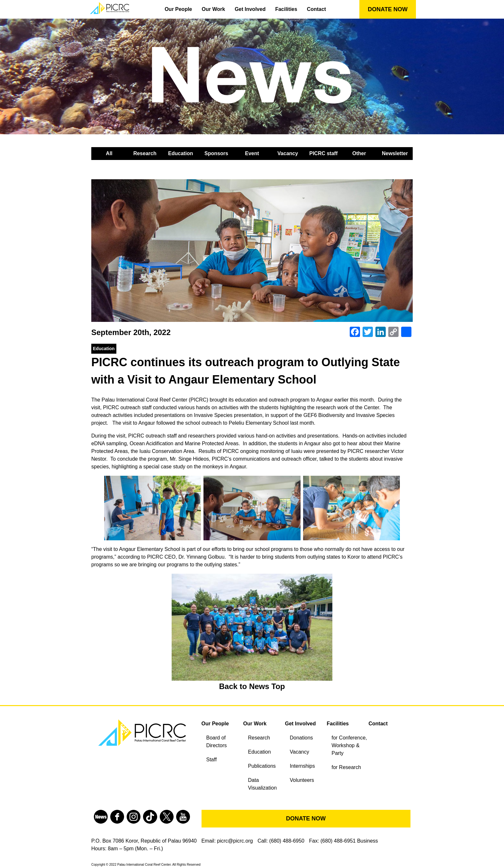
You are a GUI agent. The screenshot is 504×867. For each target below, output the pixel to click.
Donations (301, 737)
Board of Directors (216, 741)
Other (359, 153)
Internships (302, 766)
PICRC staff (323, 153)
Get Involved (250, 9)
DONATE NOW (388, 9)
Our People (178, 9)
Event (252, 153)
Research (145, 153)
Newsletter (395, 153)
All (109, 153)
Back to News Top (252, 686)
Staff (211, 759)
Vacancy (287, 153)
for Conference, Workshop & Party (349, 745)
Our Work (213, 9)
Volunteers (302, 780)
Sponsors (216, 153)
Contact (316, 9)
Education (180, 153)
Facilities (286, 9)
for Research (346, 767)
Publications (262, 766)
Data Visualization (262, 784)
